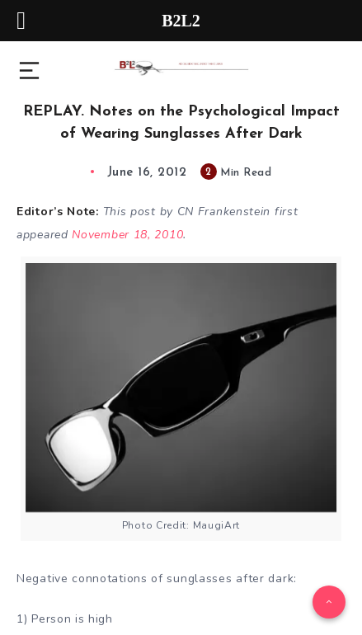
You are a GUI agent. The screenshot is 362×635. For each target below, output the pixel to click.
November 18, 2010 (127, 234)
